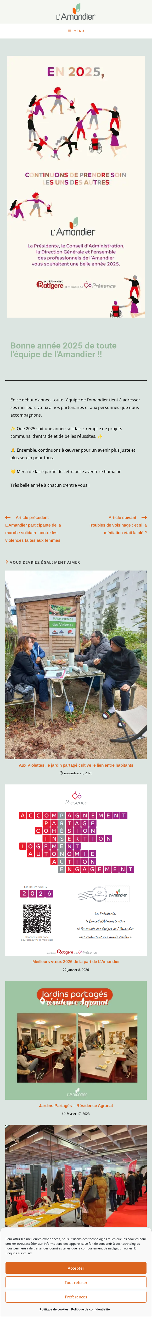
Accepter (76, 1268)
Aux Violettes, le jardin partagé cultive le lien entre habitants (76, 767)
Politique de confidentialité (90, 1309)
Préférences (76, 1296)
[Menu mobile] (76, 31)
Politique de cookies (54, 1309)
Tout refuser (76, 1282)
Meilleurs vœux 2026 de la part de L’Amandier (76, 963)
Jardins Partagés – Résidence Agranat (76, 1107)
